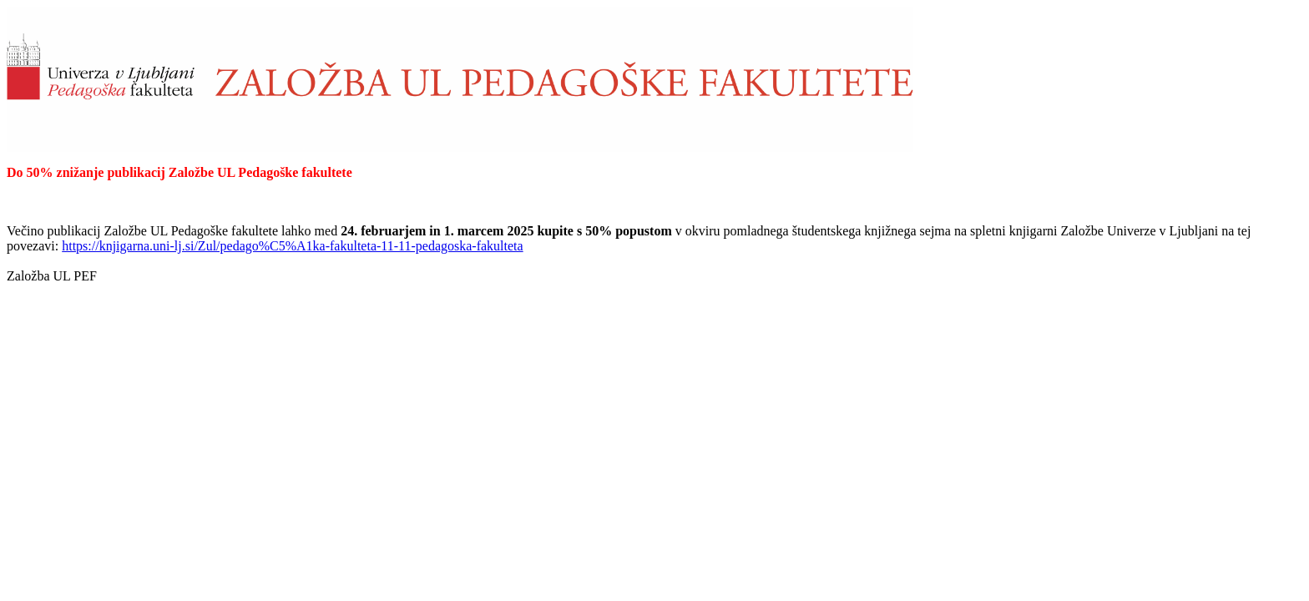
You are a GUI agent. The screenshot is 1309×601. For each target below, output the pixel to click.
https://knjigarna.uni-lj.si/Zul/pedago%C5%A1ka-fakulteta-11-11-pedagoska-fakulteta (292, 246)
